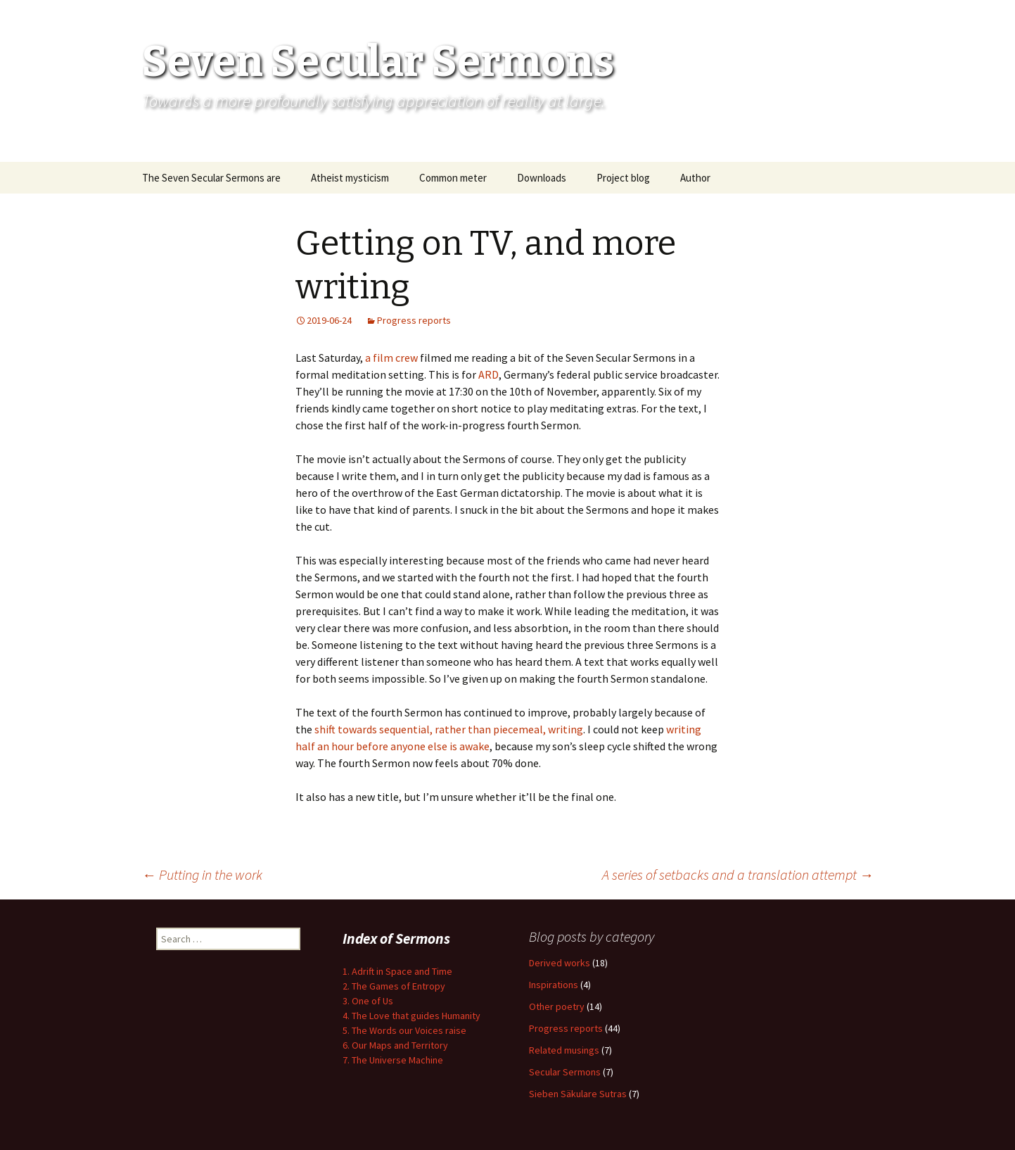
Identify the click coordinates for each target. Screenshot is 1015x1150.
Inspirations (553, 984)
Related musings (564, 1050)
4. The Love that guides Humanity (411, 1015)
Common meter (453, 177)
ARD (488, 374)
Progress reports (414, 320)
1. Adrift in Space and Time (397, 971)
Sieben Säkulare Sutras (578, 1093)
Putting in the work (202, 874)
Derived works (559, 962)
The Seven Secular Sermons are (211, 177)
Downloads (541, 177)
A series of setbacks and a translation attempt (738, 874)
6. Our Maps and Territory (395, 1045)
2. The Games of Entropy (394, 986)
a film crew (391, 357)
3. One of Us (368, 1000)
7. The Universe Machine (393, 1060)
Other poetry (557, 1006)
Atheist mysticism (350, 177)
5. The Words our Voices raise (404, 1030)
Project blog (623, 177)
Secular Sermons (565, 1072)
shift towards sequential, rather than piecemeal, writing (448, 729)
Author (695, 177)
